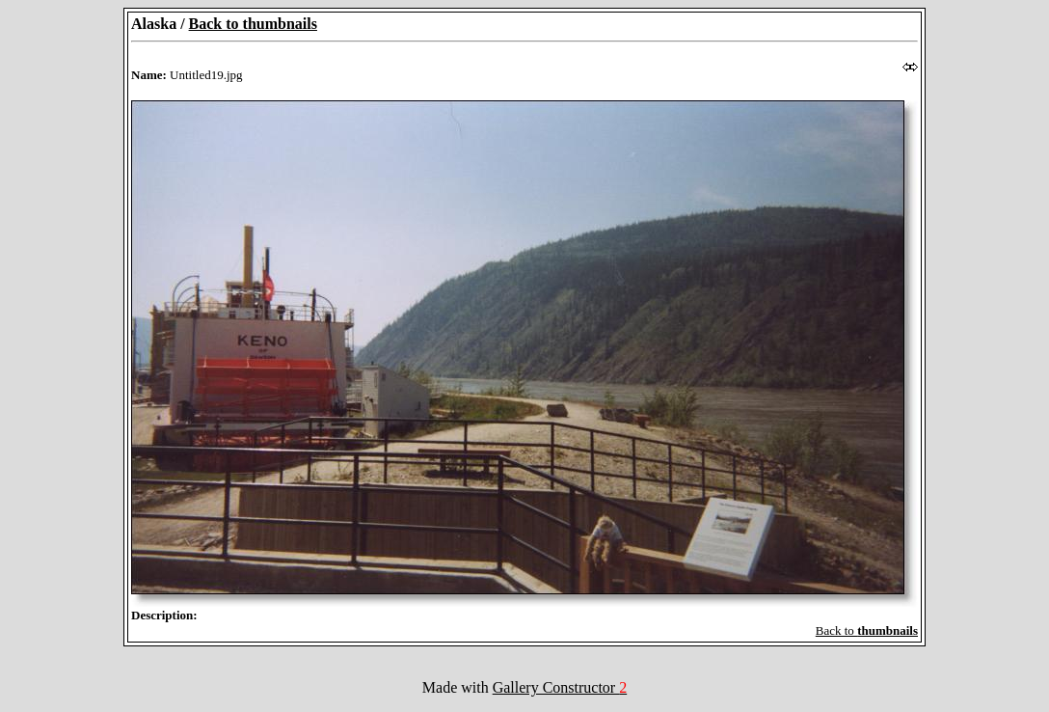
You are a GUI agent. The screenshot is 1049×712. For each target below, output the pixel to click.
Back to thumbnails (253, 23)
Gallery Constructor (560, 687)
